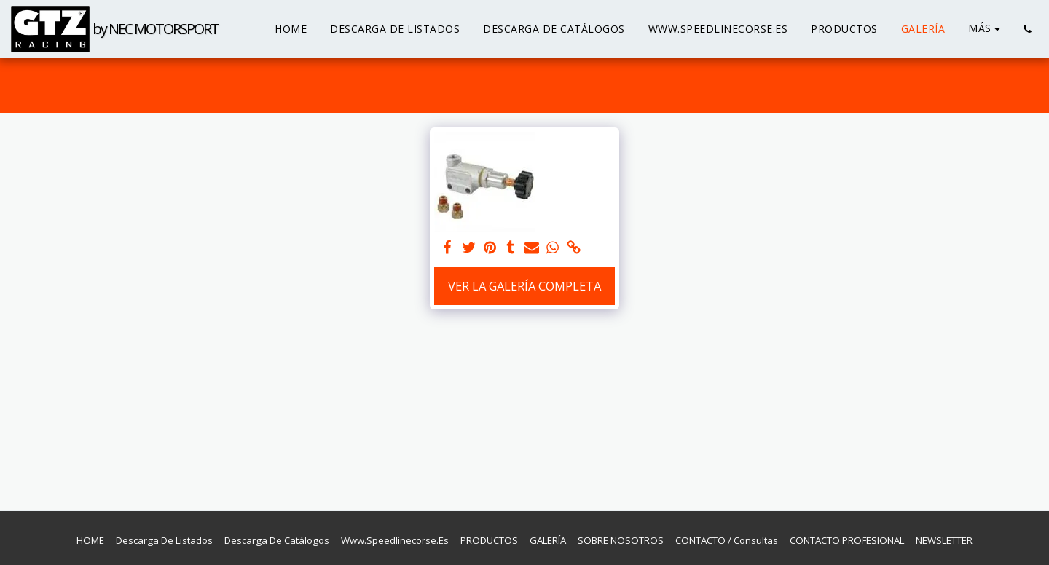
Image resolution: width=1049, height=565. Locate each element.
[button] (1027, 29)
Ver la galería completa (524, 285)
